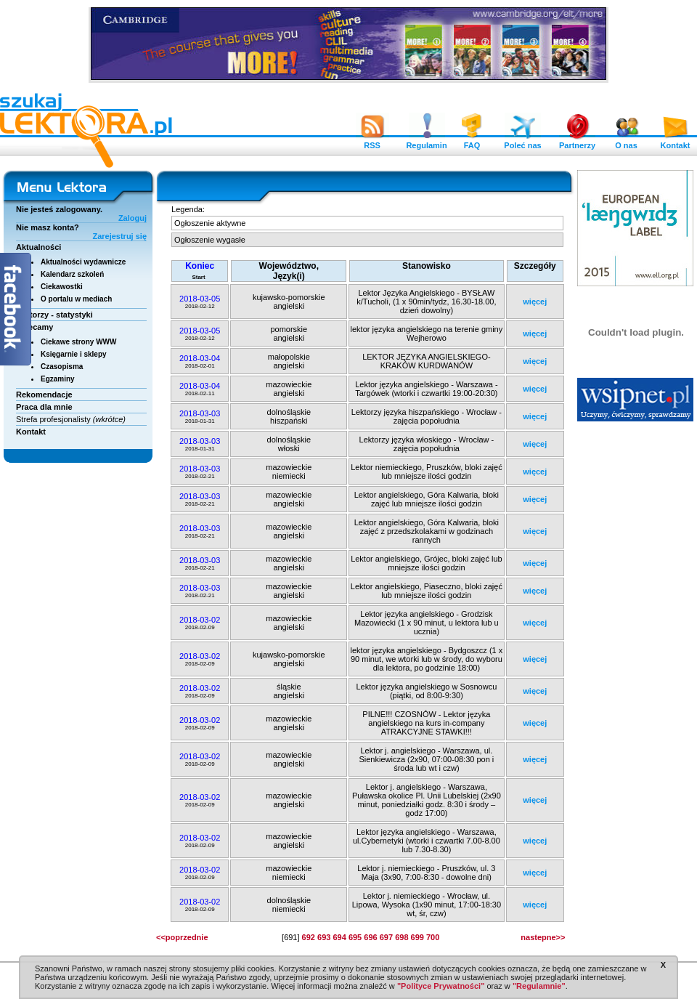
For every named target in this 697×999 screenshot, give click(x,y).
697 (386, 937)
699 (417, 937)
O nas (626, 142)
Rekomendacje (44, 394)
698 (401, 937)
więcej (535, 301)
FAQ (472, 142)
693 (323, 937)
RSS (372, 142)
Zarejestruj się (119, 236)
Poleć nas (522, 142)
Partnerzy (577, 142)
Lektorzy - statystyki (54, 314)
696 (370, 937)
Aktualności (38, 247)
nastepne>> (543, 937)
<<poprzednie (182, 937)
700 (432, 937)
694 (339, 937)
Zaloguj (132, 218)
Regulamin (426, 142)
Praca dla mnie (44, 407)
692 (308, 937)
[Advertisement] (636, 650)
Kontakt (675, 142)
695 (355, 937)
